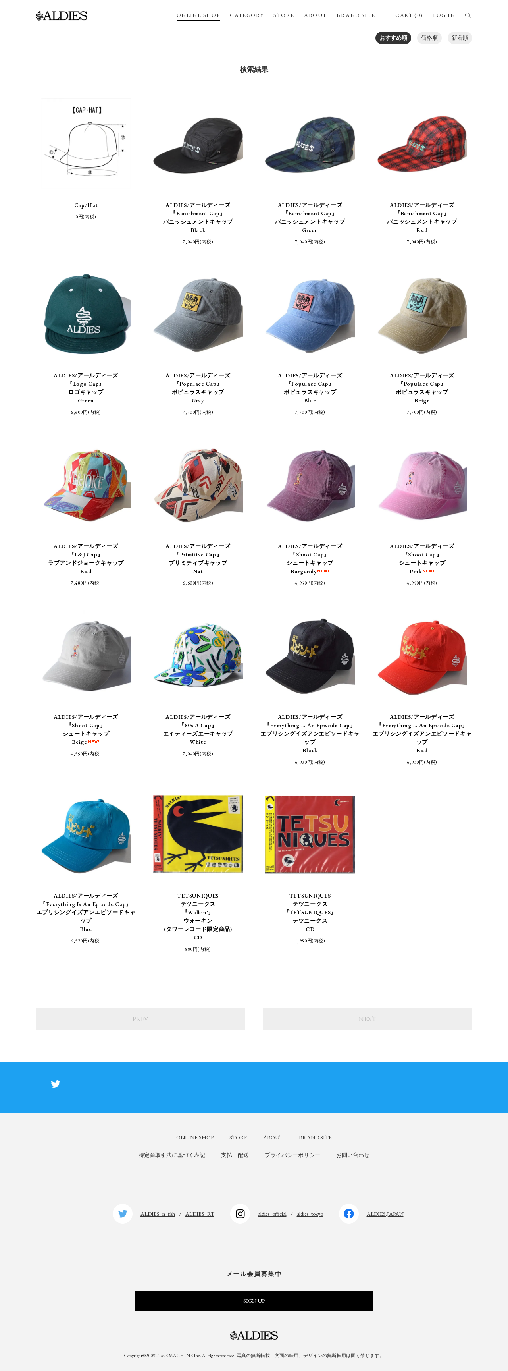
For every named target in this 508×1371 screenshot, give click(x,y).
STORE (283, 15)
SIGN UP (254, 1300)
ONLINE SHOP (198, 15)
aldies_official (272, 1213)
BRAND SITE (356, 15)
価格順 (429, 37)
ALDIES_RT (199, 1213)
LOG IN (444, 15)
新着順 (460, 37)
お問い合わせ (352, 1155)
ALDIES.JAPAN (385, 1213)
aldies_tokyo (310, 1213)
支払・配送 (235, 1155)
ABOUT (315, 15)
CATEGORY (247, 15)
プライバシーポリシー (292, 1155)
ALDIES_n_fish (157, 1213)
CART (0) (409, 15)
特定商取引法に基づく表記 (172, 1155)
